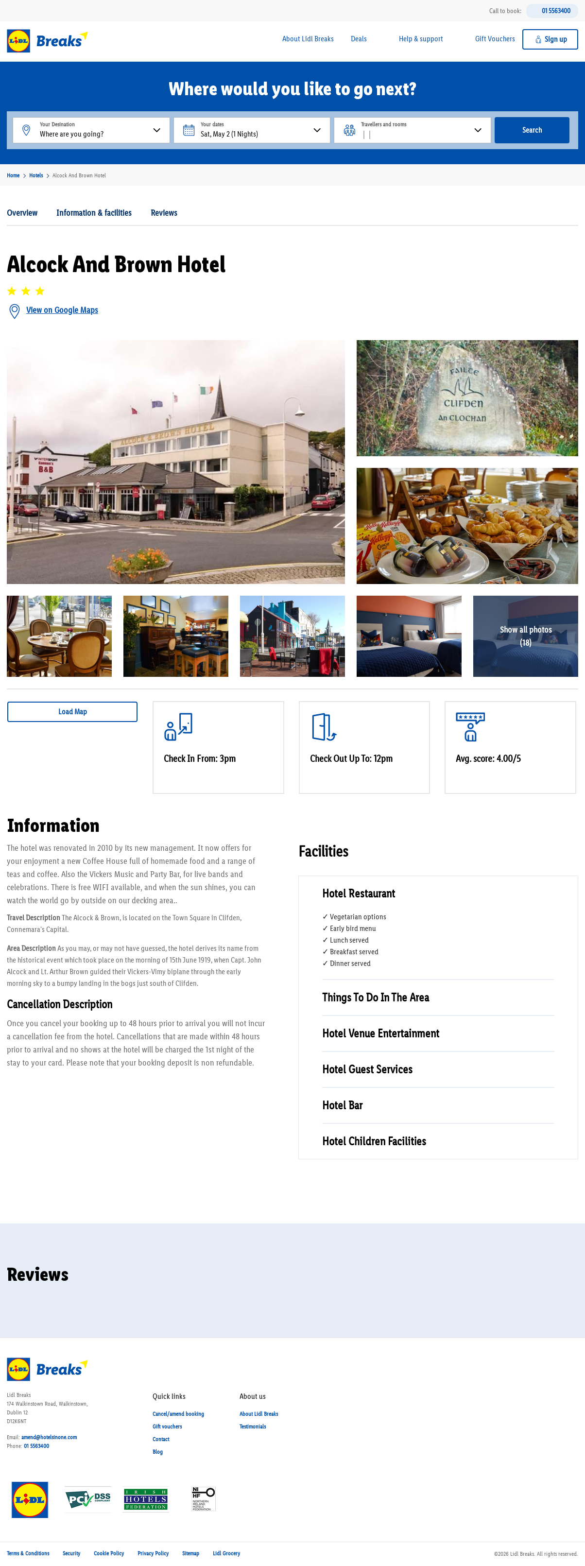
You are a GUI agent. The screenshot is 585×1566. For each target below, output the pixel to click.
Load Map (72, 711)
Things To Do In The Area (375, 997)
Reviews (164, 212)
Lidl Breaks (522, 1553)
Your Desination (57, 124)
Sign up (556, 39)
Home (13, 175)
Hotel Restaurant (358, 893)
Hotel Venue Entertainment (380, 1033)
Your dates (212, 124)
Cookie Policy (109, 1553)
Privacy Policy (153, 1553)
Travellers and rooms (383, 124)
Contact (161, 1439)
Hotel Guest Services (367, 1069)
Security (71, 1553)
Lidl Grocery (226, 1553)
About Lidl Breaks (308, 38)
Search (532, 130)
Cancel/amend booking (178, 1414)
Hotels (36, 175)
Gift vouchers (167, 1426)
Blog (158, 1451)
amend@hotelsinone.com (49, 1437)
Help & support (421, 38)
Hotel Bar (342, 1105)
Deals (359, 38)
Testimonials (253, 1426)
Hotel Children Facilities (374, 1141)
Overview (22, 212)
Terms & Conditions (28, 1553)
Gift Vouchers (495, 38)
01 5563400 (556, 11)
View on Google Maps (62, 310)
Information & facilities (94, 212)
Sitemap (190, 1553)
